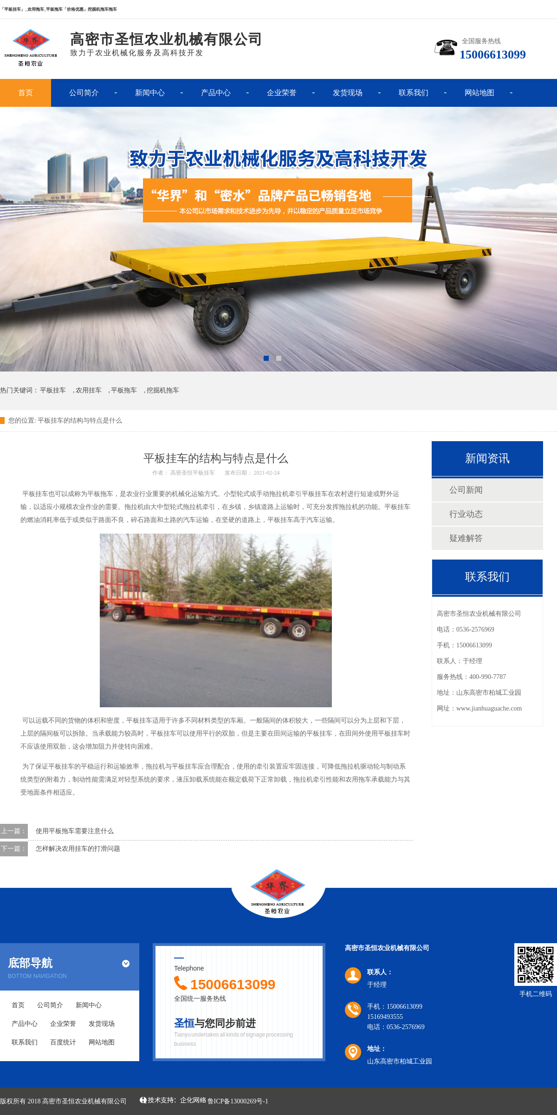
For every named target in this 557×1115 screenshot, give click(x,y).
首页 (25, 93)
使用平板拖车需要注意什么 (73, 831)
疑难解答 (466, 538)
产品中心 (216, 93)
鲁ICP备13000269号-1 (237, 1101)
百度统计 (63, 1042)
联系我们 (413, 93)
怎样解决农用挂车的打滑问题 (76, 848)
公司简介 (84, 93)
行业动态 (466, 514)
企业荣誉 (282, 93)
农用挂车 (89, 390)
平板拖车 (124, 390)
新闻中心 (150, 93)
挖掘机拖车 (163, 390)
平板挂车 (53, 390)
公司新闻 (466, 490)
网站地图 (479, 93)
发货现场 (348, 93)
